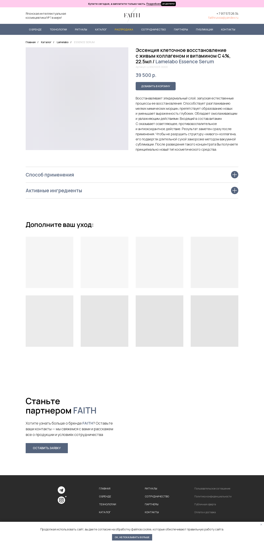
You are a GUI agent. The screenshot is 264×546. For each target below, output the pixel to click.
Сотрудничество (153, 29)
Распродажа (124, 29)
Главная (31, 42)
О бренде (35, 29)
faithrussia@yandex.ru (223, 18)
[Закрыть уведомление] (261, 524)
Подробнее (153, 4)
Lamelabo (63, 42)
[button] (47, 448)
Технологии (58, 29)
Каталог (101, 29)
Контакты (228, 29)
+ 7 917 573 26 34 (227, 14)
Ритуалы (81, 29)
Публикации (204, 29)
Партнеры (181, 29)
